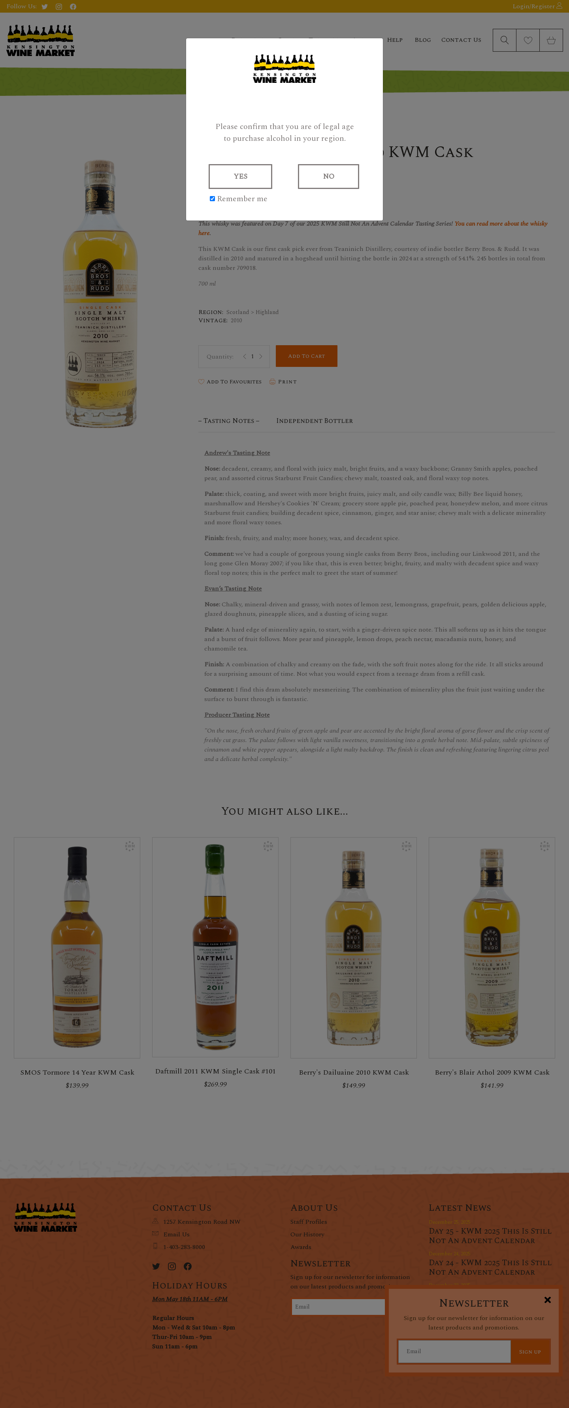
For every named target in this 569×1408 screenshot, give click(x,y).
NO (328, 176)
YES (240, 176)
